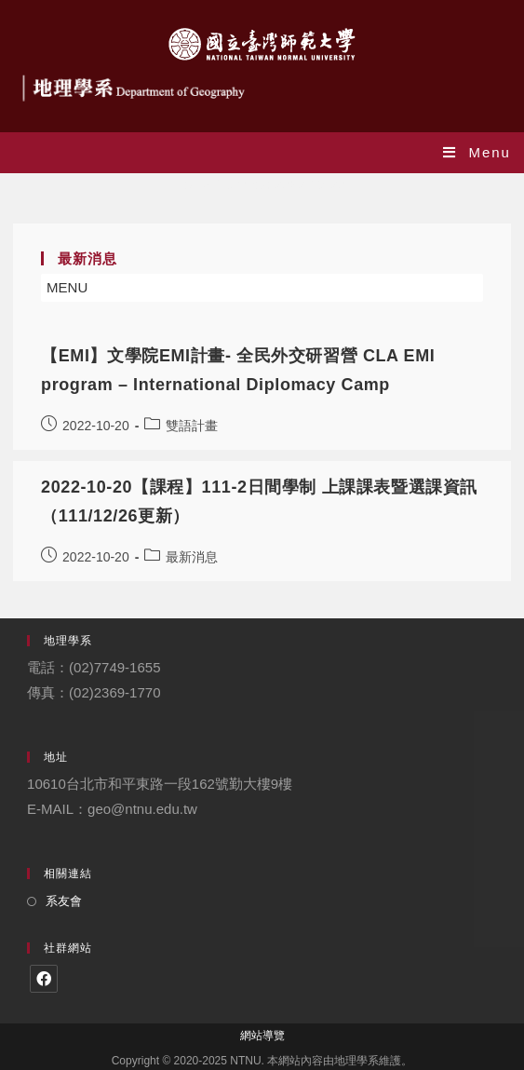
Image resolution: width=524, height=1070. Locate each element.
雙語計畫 (192, 425)
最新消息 (192, 556)
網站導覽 (262, 1035)
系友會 (64, 901)
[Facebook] (44, 979)
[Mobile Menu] (477, 152)
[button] (67, 288)
